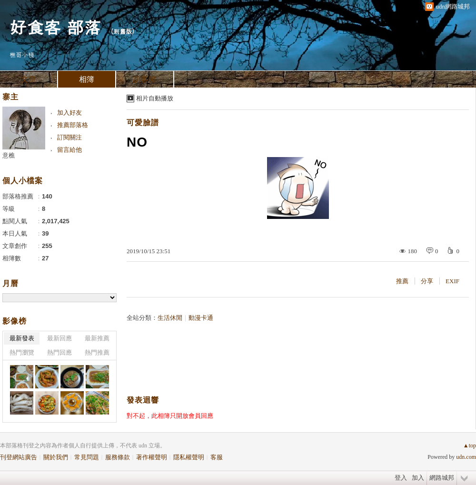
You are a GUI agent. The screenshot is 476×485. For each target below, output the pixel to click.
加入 (418, 477)
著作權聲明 (151, 457)
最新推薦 (97, 338)
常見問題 (86, 457)
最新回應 (59, 338)
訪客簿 (144, 79)
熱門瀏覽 (22, 352)
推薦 (402, 281)
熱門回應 (59, 352)
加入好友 (69, 112)
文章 (28, 79)
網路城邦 (441, 477)
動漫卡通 (200, 317)
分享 (427, 281)
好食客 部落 (55, 26)
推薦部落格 (72, 125)
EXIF (452, 281)
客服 (216, 457)
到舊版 (122, 31)
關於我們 (55, 457)
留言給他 (69, 149)
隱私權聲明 (188, 457)
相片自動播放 (154, 98)
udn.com (466, 457)
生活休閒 (170, 317)
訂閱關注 (69, 137)
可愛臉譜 (143, 123)
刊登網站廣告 (18, 457)
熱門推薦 (97, 352)
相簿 (86, 79)
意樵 (8, 155)
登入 (401, 477)
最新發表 (22, 338)
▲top (469, 445)
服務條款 (117, 457)
